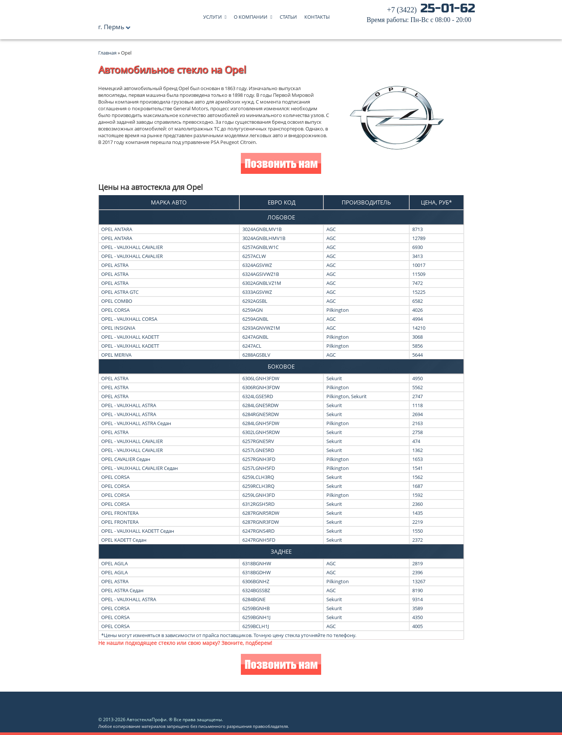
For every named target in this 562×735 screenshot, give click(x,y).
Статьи (288, 15)
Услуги (212, 15)
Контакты (317, 15)
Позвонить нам (281, 164)
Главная (107, 52)
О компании (250, 15)
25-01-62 (421, 15)
